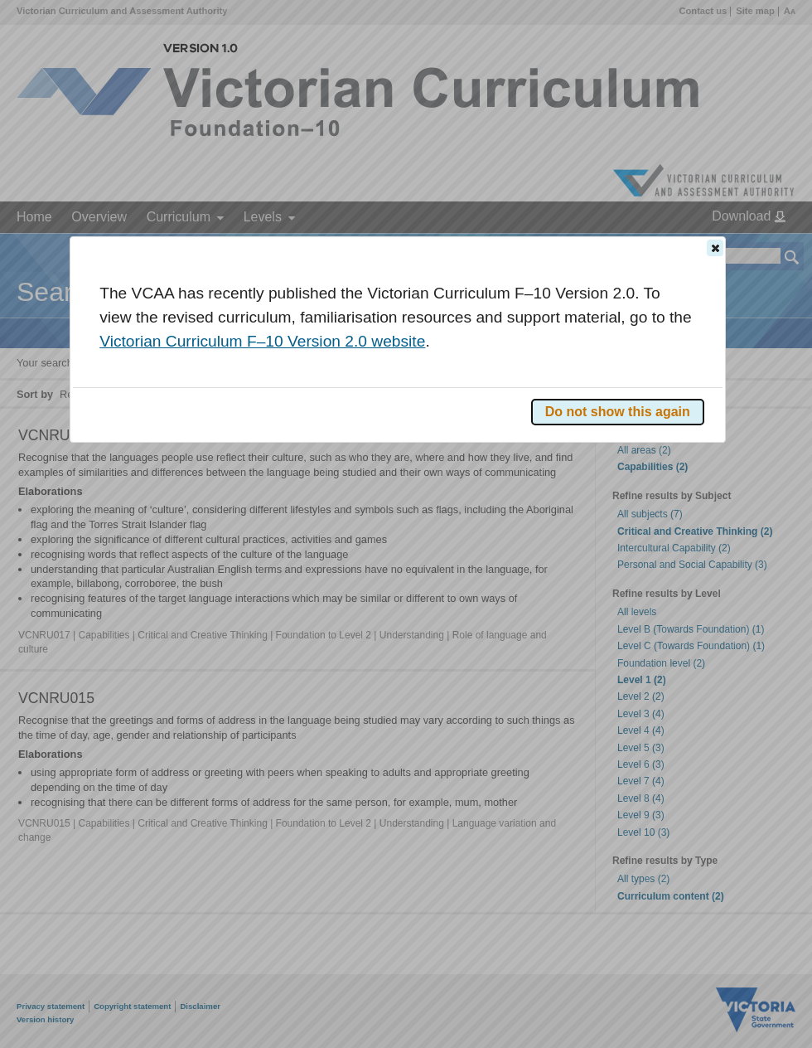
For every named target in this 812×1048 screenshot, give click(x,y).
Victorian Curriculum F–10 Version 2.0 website (262, 341)
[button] (715, 248)
